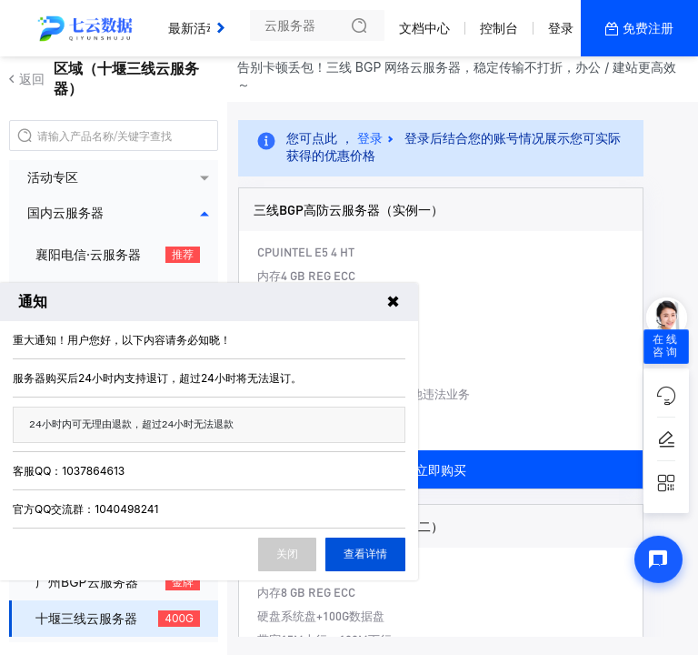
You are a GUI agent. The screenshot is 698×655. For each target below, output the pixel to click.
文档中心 (424, 27)
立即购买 (440, 469)
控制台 (499, 27)
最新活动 (198, 20)
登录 (560, 27)
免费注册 (648, 27)
